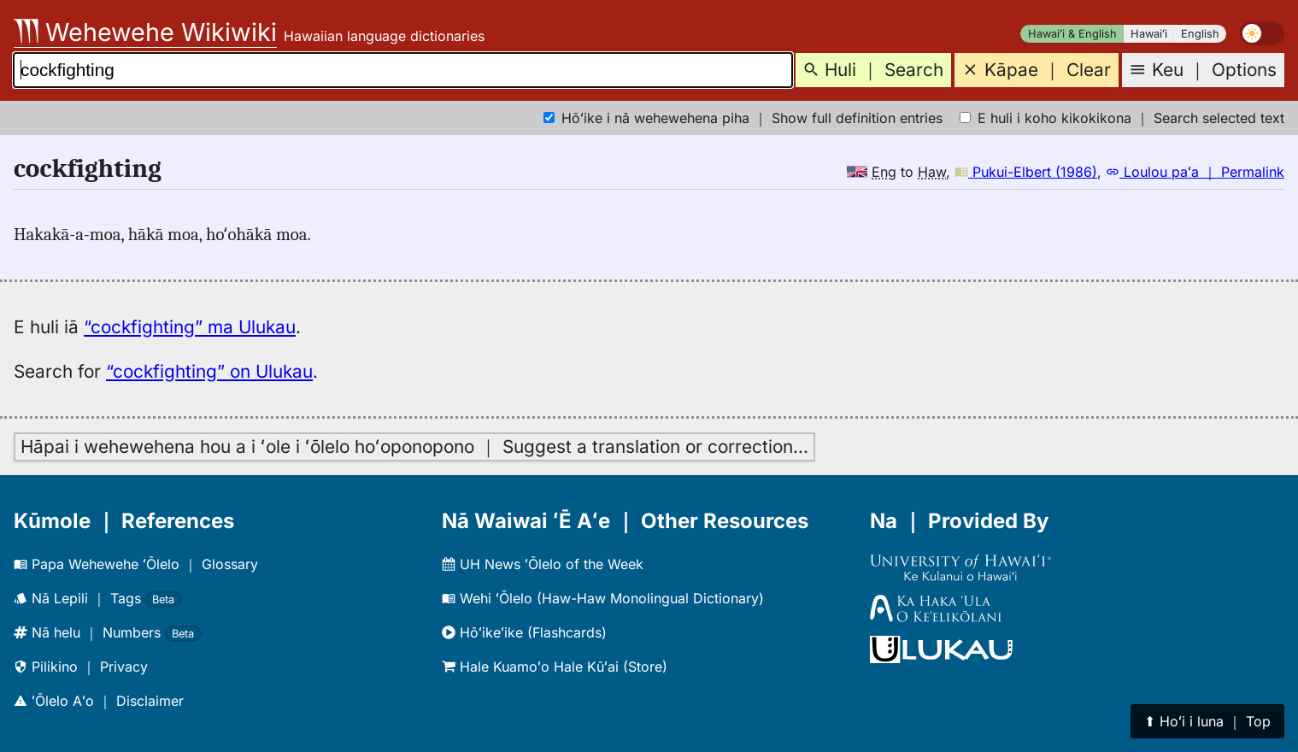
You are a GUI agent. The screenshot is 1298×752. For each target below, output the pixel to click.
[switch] (1262, 33)
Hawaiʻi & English (1072, 33)
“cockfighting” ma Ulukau (190, 327)
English (1200, 33)
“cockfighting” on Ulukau (209, 371)
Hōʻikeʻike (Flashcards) (524, 632)
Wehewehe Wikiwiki (145, 32)
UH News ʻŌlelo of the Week (542, 564)
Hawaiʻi (1149, 33)
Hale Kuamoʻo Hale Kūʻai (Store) (554, 666)
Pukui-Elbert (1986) (1025, 171)
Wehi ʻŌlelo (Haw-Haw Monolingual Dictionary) (603, 598)
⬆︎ (1207, 721)
